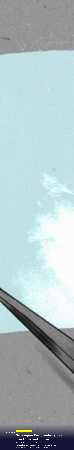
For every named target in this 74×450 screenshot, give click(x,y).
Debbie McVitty (19, 432)
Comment (26, 432)
